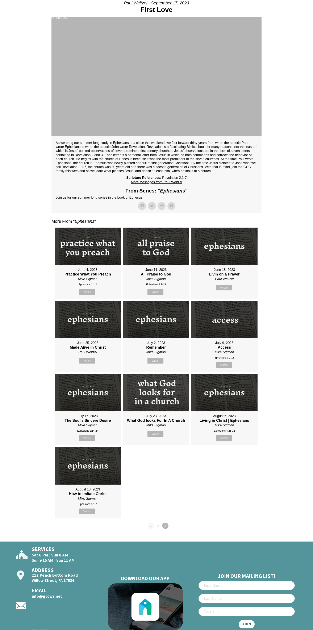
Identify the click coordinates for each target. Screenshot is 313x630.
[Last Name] (247, 598)
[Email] (247, 611)
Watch (87, 291)
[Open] (301, 15)
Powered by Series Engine (246, 537)
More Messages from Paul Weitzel (156, 182)
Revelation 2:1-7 (174, 177)
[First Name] (247, 585)
